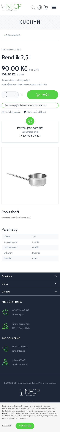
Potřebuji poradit (11, 112)
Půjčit (42, 95)
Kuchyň (16, 35)
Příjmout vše (25, 426)
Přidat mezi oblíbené (35, 112)
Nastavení (6, 426)
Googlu (5, 413)
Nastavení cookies (47, 383)
